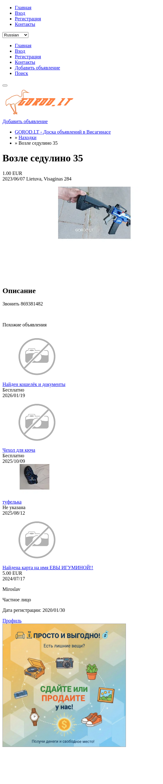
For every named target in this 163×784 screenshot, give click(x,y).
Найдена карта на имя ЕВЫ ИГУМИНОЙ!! (47, 567)
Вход (20, 13)
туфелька (12, 501)
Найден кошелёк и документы (33, 384)
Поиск (21, 73)
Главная (23, 7)
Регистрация (28, 18)
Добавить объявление (37, 67)
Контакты (25, 24)
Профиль (12, 620)
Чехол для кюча (18, 450)
